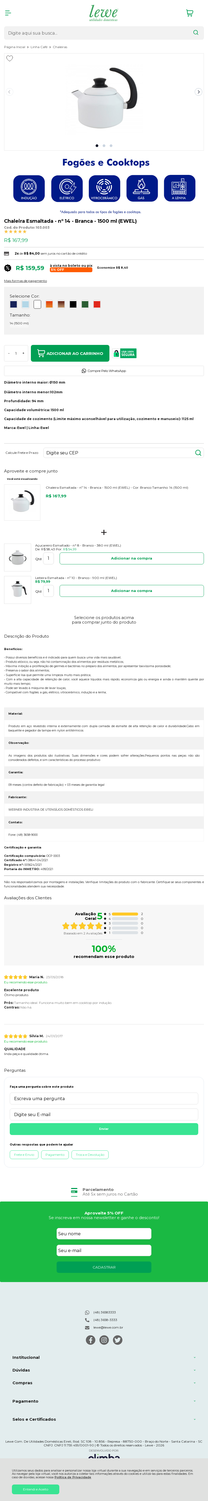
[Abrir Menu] (8, 12)
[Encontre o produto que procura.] (196, 33)
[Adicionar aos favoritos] (9, 58)
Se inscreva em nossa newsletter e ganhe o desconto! (104, 1217)
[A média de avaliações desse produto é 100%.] (15, 231)
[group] (104, 1192)
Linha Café (39, 47)
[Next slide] (198, 92)
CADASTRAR (104, 1267)
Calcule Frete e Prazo (21, 452)
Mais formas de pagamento (25, 281)
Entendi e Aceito (35, 1489)
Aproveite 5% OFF (103, 1213)
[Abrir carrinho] (193, 13)
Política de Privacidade (72, 1477)
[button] (97, 145)
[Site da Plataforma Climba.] (104, 1457)
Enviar (104, 1129)
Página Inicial (15, 47)
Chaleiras (60, 47)
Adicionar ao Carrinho (70, 353)
